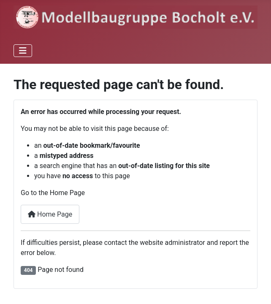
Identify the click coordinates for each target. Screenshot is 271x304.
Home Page (50, 214)
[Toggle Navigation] (23, 50)
